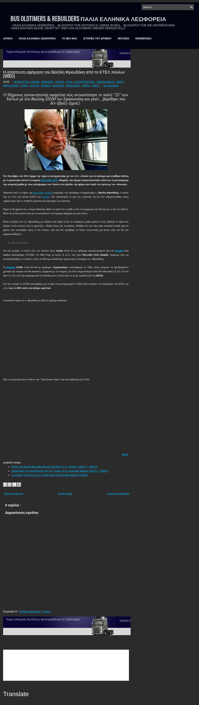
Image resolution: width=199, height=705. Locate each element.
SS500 (86, 85)
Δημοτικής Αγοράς (42, 192)
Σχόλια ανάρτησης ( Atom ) (35, 611)
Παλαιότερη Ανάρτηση (118, 493)
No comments (111, 85)
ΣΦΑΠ (120, 81)
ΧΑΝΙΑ (25, 85)
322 (49, 180)
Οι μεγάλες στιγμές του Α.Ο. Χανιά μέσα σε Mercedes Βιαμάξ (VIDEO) (49, 475)
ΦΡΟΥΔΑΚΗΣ (11, 85)
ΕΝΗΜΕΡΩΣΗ (143, 38)
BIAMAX (46, 85)
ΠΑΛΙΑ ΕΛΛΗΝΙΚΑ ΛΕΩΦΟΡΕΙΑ (37, 38)
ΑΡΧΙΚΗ (7, 38)
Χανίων (46, 196)
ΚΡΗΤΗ (59, 81)
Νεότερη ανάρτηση (13, 493)
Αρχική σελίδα (65, 493)
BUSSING (58, 85)
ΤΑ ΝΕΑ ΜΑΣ (69, 38)
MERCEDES (73, 85)
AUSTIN (35, 85)
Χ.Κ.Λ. (125, 454)
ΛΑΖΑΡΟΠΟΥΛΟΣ (84, 81)
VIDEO (96, 85)
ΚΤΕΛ (69, 81)
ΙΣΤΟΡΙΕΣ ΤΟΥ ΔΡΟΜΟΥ (97, 38)
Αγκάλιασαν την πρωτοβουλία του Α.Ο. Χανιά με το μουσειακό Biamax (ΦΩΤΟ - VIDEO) (59, 470)
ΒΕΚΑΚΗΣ (48, 81)
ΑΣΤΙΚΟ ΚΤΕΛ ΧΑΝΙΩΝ (26, 81)
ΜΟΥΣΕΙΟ (123, 38)
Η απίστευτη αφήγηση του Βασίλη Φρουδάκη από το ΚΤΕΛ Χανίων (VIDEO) (64, 74)
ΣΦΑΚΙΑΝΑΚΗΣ (106, 81)
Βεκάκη (119, 250)
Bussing (11, 267)
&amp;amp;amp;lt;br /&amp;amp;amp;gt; (66, 665)
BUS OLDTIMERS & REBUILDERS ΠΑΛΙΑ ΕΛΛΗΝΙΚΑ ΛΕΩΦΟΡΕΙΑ (88, 18)
